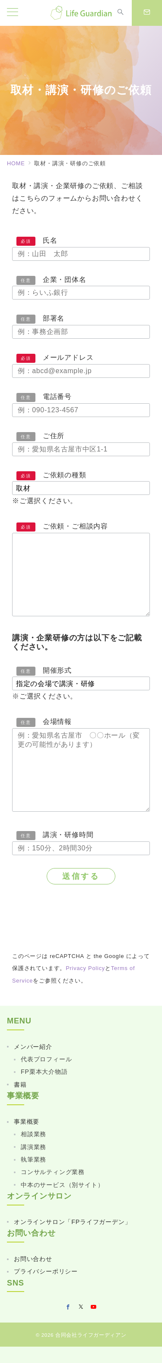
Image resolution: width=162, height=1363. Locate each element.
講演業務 (33, 1147)
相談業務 (33, 1134)
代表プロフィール (46, 1059)
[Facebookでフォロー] (68, 1307)
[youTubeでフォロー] (94, 1307)
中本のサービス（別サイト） (62, 1184)
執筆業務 (33, 1159)
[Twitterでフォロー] (81, 1307)
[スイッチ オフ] (120, 13)
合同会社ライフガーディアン (90, 1335)
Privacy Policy (85, 968)
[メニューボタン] (12, 13)
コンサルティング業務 (53, 1171)
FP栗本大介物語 (44, 1071)
